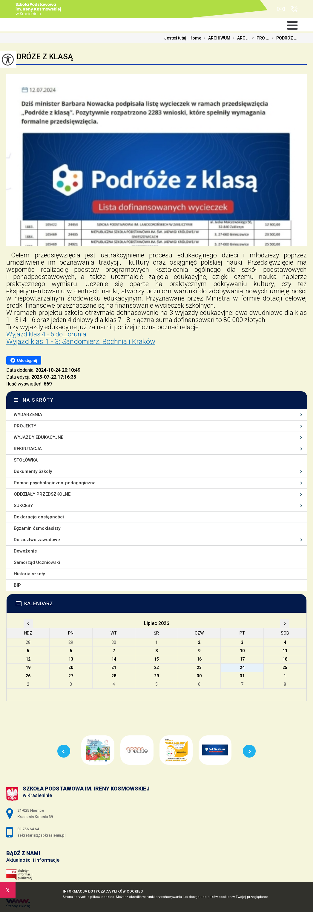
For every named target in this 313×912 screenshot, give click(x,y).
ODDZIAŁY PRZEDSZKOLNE (42, 494)
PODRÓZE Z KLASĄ (39, 56)
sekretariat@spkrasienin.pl (281, 9)
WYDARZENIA (28, 414)
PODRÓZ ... (283, 38)
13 (70, 659)
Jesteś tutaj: (176, 38)
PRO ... (259, 38)
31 (242, 675)
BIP (17, 585)
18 (285, 659)
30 (199, 675)
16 (199, 659)
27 (70, 675)
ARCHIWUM (215, 38)
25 (285, 667)
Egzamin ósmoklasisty (37, 528)
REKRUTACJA (28, 448)
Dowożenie (25, 551)
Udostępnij (23, 360)
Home (195, 38)
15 (156, 659)
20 (70, 667)
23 (199, 667)
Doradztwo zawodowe (37, 539)
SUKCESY (23, 505)
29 (156, 675)
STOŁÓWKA (26, 460)
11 (285, 650)
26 (28, 675)
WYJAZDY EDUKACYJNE (38, 437)
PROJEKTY (25, 426)
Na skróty (38, 400)
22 (156, 667)
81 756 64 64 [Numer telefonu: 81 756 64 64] (28, 829)
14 (113, 659)
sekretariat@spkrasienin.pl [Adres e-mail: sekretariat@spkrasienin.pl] (41, 835)
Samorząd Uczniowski (37, 562)
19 (28, 667)
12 (28, 659)
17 (242, 659)
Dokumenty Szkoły (33, 471)
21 (113, 667)
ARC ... (240, 38)
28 (113, 675)
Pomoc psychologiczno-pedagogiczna (55, 482)
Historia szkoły (29, 573)
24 (242, 667)
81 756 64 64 (294, 9)
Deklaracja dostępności (39, 517)
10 (242, 650)
